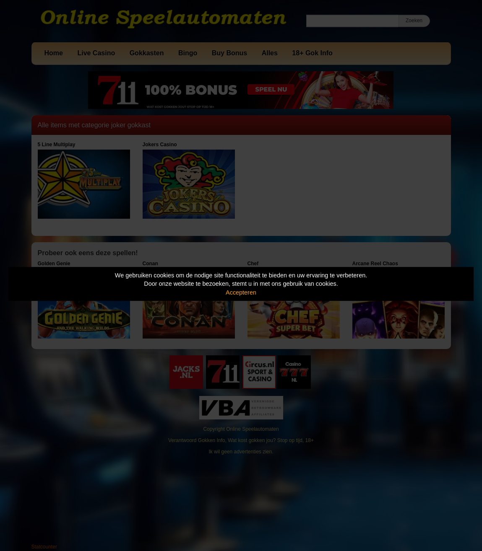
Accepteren (241, 292)
